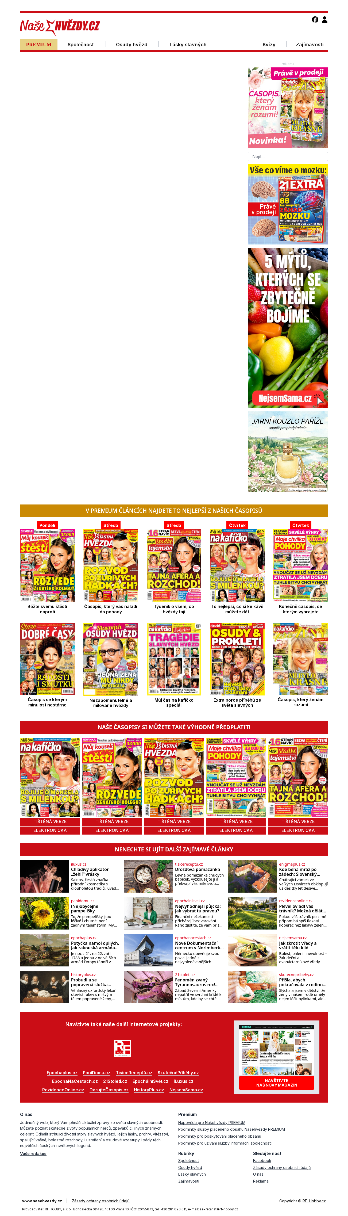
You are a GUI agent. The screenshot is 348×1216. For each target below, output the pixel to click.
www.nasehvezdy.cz (42, 1201)
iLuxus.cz (184, 1081)
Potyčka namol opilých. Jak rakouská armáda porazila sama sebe (95, 945)
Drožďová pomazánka (197, 869)
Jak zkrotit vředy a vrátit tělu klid (297, 945)
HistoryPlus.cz (149, 1089)
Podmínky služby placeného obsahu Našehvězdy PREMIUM (231, 1129)
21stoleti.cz (185, 975)
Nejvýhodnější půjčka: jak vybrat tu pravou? (198, 908)
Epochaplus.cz (62, 1072)
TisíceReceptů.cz (134, 1072)
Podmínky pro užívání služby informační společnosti (225, 1143)
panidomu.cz (82, 901)
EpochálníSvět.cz (150, 1081)
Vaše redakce (33, 1153)
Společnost (188, 1160)
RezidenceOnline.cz (63, 1089)
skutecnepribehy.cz (296, 975)
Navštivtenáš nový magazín (276, 1082)
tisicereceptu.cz (189, 864)
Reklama (261, 1181)
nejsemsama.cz (293, 938)
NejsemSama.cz (186, 1089)
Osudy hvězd (190, 1167)
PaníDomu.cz (96, 1072)
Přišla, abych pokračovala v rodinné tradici (302, 982)
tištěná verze (50, 821)
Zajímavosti (188, 1181)
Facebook (262, 1160)
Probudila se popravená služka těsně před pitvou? (90, 982)
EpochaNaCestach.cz (75, 1081)
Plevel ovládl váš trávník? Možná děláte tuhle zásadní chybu (302, 908)
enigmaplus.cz (292, 864)
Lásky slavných (192, 1174)
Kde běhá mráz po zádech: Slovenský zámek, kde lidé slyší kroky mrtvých (300, 872)
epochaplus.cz (83, 938)
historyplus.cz (83, 975)
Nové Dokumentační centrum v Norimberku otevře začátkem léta (199, 945)
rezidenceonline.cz (295, 901)
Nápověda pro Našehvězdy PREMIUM (211, 1122)
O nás (258, 1174)
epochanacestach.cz (193, 938)
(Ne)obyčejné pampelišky (84, 908)
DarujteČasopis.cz (109, 1089)
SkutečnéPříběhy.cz (178, 1072)
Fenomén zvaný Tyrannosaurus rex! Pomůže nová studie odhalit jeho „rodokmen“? (196, 982)
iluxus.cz (78, 864)
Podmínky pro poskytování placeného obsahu (219, 1136)
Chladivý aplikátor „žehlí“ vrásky (90, 872)
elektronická (50, 830)
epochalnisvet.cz (190, 901)
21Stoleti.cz (115, 1081)
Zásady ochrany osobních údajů (282, 1167)
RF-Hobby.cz (314, 1201)
